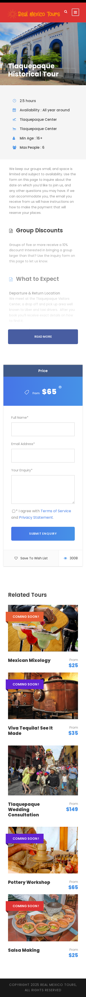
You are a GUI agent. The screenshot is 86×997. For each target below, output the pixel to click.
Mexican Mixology (29, 660)
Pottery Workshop (29, 882)
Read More (43, 337)
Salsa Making (24, 950)
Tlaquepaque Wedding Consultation (24, 809)
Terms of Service (56, 511)
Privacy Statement (36, 517)
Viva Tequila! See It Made (30, 730)
